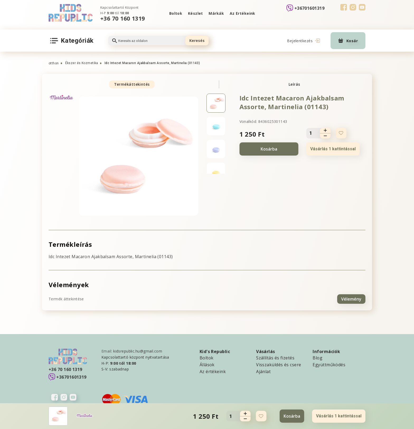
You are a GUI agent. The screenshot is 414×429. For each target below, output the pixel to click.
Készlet (195, 13)
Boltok (175, 13)
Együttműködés (329, 364)
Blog (317, 357)
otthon (54, 63)
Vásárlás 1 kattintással (333, 148)
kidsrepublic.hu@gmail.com (137, 350)
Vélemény (351, 299)
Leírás (294, 84)
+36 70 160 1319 (122, 18)
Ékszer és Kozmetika (81, 63)
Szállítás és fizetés (275, 357)
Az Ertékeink (242, 13)
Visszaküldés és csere (278, 364)
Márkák (216, 13)
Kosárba (269, 149)
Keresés (197, 40)
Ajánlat (263, 371)
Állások (207, 364)
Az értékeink (213, 371)
